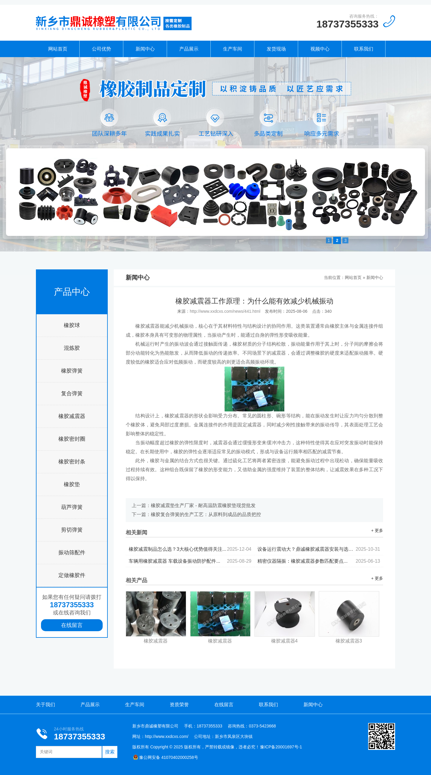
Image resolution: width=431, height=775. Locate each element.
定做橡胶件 (71, 575)
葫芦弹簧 (72, 507)
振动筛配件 (71, 553)
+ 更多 (377, 530)
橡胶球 (72, 325)
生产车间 (232, 48)
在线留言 (72, 625)
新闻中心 (145, 48)
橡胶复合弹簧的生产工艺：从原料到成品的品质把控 (206, 514)
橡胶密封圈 (71, 439)
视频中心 (320, 48)
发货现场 (276, 48)
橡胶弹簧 (72, 371)
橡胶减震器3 (349, 640)
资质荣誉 (179, 704)
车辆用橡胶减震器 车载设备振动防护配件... (190, 561)
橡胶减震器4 (284, 640)
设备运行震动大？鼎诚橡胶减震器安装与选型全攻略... (318, 549)
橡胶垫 (72, 484)
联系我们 (363, 48)
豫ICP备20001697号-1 (281, 747)
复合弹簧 (72, 393)
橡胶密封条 (71, 462)
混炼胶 (72, 348)
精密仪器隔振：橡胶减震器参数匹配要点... (318, 561)
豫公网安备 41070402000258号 (165, 757)
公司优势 (101, 48)
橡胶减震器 (71, 416)
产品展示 (188, 48)
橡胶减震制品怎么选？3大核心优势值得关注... (190, 549)
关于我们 (45, 704)
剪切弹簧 (72, 530)
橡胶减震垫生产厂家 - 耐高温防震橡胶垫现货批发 (203, 505)
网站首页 (57, 48)
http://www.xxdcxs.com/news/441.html (225, 311)
